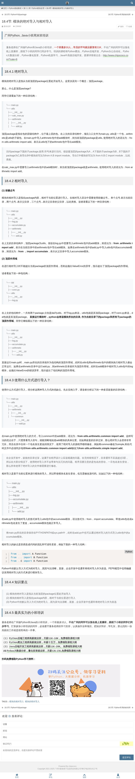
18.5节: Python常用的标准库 (119, 14)
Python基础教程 (15, 8)
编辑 (120, 26)
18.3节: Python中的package (15, 14)
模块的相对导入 (16, 701)
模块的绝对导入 (32, 701)
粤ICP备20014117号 (89, 769)
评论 (50, 775)
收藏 (129, 26)
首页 (4, 8)
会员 (118, 775)
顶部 (84, 775)
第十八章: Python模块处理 (34, 8)
